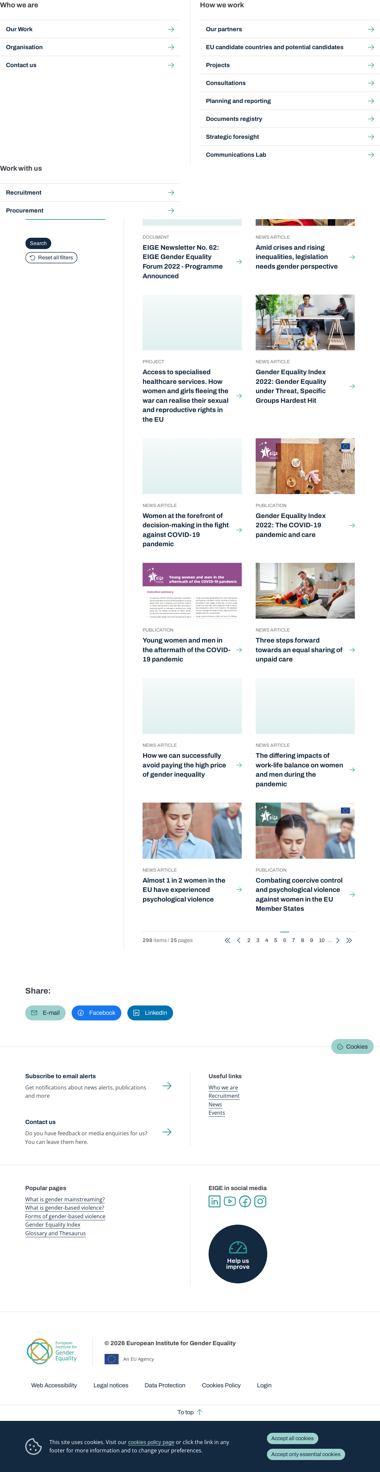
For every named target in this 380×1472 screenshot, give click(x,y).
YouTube (230, 1201)
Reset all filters (55, 257)
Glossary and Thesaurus (55, 1233)
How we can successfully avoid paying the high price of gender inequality (184, 765)
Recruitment (224, 1095)
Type (32, 195)
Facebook (245, 1201)
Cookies (357, 1046)
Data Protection (165, 1385)
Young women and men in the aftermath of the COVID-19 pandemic (186, 650)
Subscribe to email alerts (60, 1076)
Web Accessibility (54, 1385)
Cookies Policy (221, 1385)
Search (366, 19)
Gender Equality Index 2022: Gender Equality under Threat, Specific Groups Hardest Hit (291, 386)
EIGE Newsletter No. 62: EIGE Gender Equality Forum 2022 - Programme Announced (183, 262)
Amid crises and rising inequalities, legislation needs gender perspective (297, 257)
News (215, 1104)
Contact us (40, 1122)
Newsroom (92, 20)
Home (39, 60)
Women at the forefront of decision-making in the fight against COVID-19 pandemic (186, 530)
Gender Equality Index (258, 20)
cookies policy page (151, 1442)
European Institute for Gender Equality (34, 20)
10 (323, 144)
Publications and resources (131, 19)
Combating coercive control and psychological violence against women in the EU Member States (299, 894)
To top (185, 1412)
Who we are (223, 1087)
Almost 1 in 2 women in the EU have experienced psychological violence (184, 890)
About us (338, 20)
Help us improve (238, 1263)
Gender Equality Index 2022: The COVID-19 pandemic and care (291, 525)
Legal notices (111, 1385)
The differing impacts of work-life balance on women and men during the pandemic (299, 770)
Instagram (260, 1201)
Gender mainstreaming (176, 19)
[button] (45, 1012)
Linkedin (215, 1201)
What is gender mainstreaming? (65, 1199)
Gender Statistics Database (301, 20)
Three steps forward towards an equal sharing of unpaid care (299, 650)
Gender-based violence (218, 19)
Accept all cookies (292, 1438)
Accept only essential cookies (306, 1454)
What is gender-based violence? (64, 1207)
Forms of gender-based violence (65, 1216)
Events (217, 1112)
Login (264, 1385)
